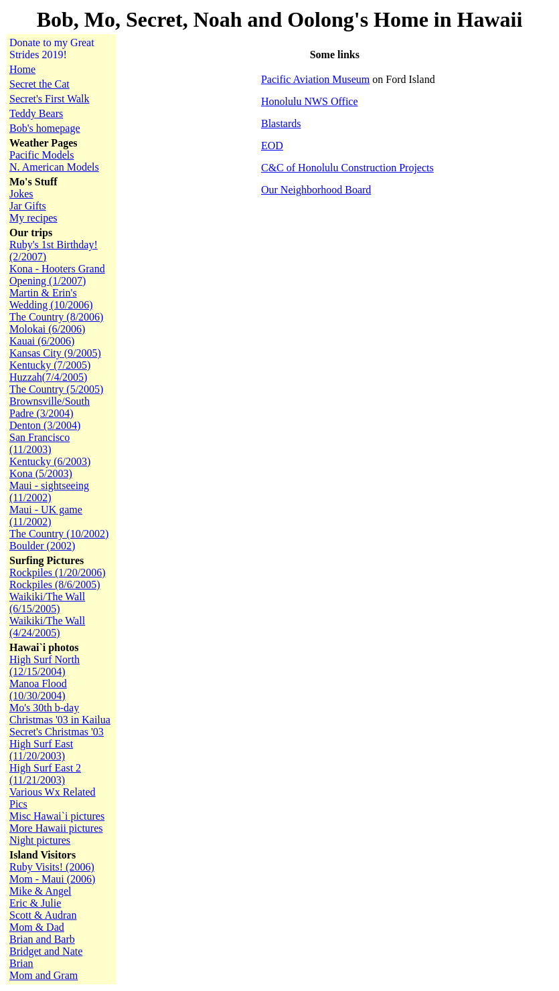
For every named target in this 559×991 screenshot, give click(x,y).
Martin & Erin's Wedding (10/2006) (50, 298)
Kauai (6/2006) (41, 341)
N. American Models (54, 167)
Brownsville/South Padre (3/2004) (49, 407)
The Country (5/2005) (56, 389)
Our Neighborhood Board (316, 189)
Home (22, 69)
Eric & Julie (35, 903)
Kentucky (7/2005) (49, 365)
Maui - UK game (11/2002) (45, 515)
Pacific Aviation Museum (315, 79)
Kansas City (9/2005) (55, 353)
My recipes (33, 217)
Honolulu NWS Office (309, 101)
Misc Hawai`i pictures (56, 816)
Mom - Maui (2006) (52, 879)
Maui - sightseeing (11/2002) (49, 491)
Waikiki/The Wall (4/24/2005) (47, 626)
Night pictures (39, 840)
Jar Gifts (27, 205)
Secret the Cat (39, 84)
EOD (272, 145)
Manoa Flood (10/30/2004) (38, 689)
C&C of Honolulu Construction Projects (347, 167)
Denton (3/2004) (44, 425)
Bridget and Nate (45, 951)
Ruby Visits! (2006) (51, 867)
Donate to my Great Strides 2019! (51, 48)
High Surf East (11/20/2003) (41, 749)
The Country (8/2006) (56, 317)
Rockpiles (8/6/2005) (54, 584)
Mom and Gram (43, 975)
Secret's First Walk (49, 98)
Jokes (21, 193)
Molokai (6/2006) (47, 329)
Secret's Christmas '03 (56, 731)
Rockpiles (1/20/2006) (57, 572)
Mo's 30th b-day (44, 707)
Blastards (281, 123)
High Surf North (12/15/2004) (44, 665)
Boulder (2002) (42, 545)
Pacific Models (41, 155)
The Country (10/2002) (58, 533)
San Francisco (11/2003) (39, 443)
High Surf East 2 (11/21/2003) (45, 774)
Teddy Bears (36, 113)
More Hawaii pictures (56, 828)
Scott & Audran (42, 915)
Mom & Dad (36, 927)
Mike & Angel (40, 891)
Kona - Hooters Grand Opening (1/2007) (57, 274)
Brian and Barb (42, 939)
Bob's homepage (44, 128)
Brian (21, 963)
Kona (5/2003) (40, 473)
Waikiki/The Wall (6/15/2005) (47, 602)
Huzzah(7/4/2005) (48, 377)
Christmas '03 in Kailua (59, 719)
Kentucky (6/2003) (49, 461)
